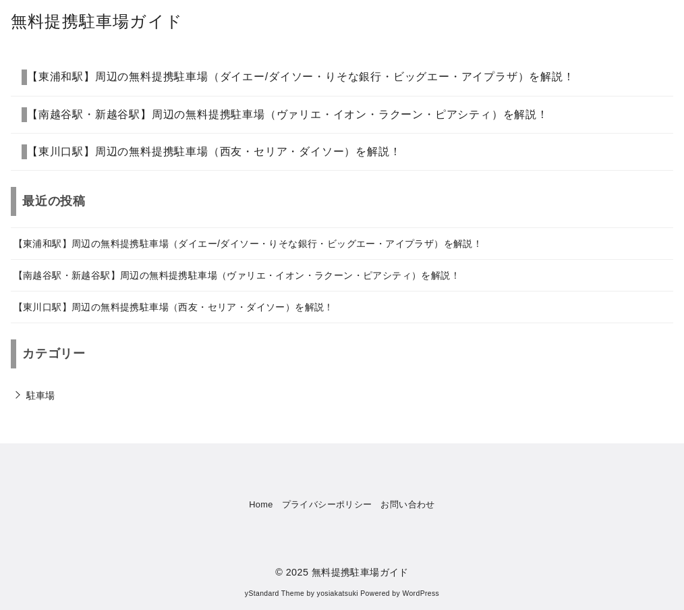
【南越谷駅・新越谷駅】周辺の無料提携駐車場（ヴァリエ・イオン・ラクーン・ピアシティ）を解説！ (287, 114)
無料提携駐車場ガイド (97, 21)
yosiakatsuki (337, 593)
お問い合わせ (407, 504)
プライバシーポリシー (327, 504)
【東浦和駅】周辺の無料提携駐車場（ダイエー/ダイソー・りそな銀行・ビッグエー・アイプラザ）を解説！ (301, 76)
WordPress (420, 593)
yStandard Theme (274, 593)
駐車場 (40, 395)
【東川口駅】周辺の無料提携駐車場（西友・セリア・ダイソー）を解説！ (214, 151)
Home (261, 504)
